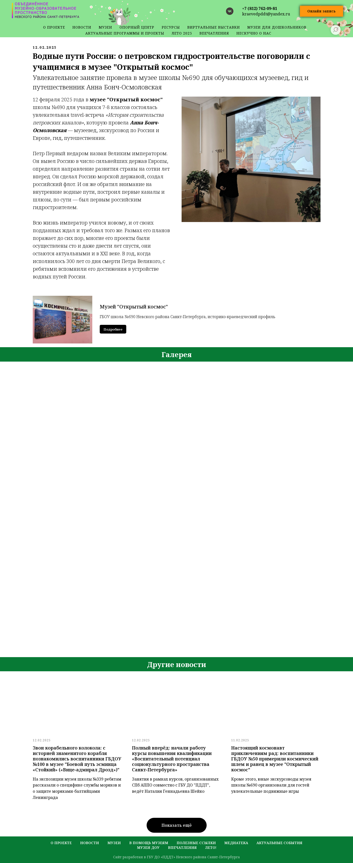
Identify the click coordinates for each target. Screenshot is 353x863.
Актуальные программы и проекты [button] (124, 33)
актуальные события (279, 842)
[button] (321, 11)
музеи (114, 842)
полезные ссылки (196, 842)
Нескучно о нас (253, 33)
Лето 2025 (182, 33)
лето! (210, 847)
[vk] (229, 11)
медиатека (236, 842)
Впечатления (214, 33)
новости (81, 27)
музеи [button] (105, 27)
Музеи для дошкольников (276, 27)
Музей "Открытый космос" (134, 306)
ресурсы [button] (171, 27)
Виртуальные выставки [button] (213, 27)
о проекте (54, 27)
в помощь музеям (148, 842)
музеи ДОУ (148, 847)
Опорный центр (137, 27)
